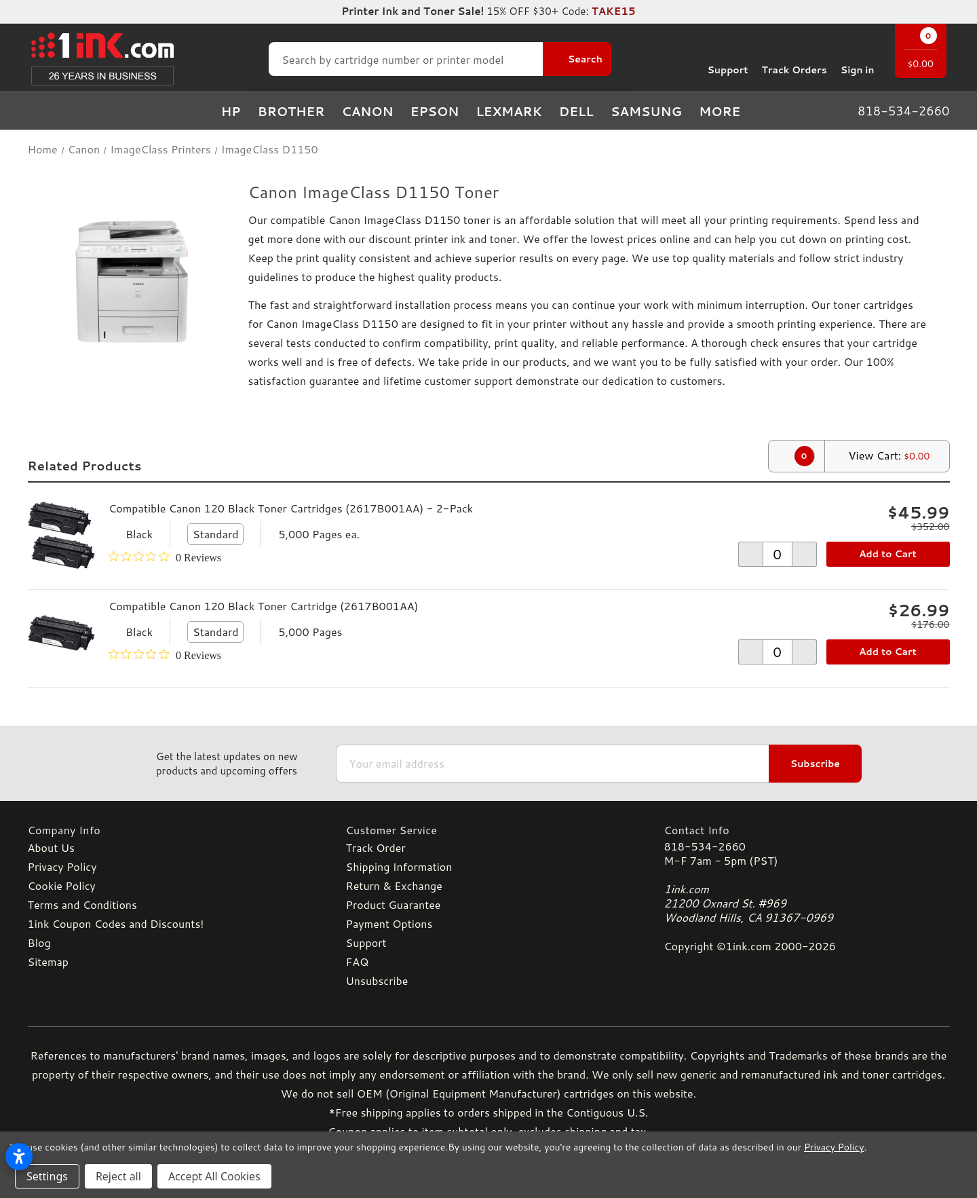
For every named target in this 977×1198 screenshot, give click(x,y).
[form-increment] (777, 554)
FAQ (357, 961)
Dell (576, 111)
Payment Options (389, 923)
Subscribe (815, 763)
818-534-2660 (705, 846)
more (727, 111)
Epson (434, 111)
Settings (47, 1176)
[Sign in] (858, 59)
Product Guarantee (393, 904)
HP (231, 111)
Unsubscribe (377, 980)
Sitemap (48, 961)
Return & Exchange (394, 885)
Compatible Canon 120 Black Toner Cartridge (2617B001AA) (263, 606)
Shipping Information (399, 866)
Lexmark (508, 111)
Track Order (376, 847)
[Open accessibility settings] (19, 1156)
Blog (39, 942)
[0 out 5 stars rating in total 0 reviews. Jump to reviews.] (165, 557)
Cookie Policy (62, 885)
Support (727, 59)
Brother (291, 111)
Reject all (118, 1176)
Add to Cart (888, 554)
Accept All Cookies (214, 1176)
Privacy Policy (62, 866)
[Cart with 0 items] (920, 52)
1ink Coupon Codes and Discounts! (116, 923)
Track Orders (794, 59)
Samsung (646, 111)
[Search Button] (577, 59)
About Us (51, 847)
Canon (368, 111)
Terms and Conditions (82, 904)
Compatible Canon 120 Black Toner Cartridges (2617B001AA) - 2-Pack (291, 508)
